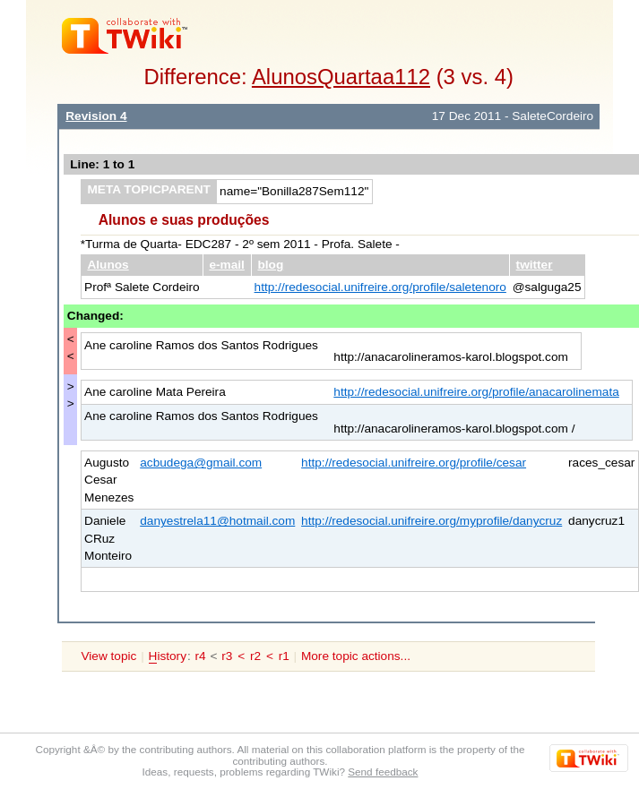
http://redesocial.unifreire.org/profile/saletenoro (380, 287)
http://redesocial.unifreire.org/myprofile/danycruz (431, 520)
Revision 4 (95, 116)
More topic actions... (355, 656)
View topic (108, 656)
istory (167, 656)
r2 (255, 656)
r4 (200, 656)
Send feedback (383, 771)
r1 (284, 656)
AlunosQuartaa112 (341, 76)
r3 (226, 656)
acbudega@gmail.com (201, 462)
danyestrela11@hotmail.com (217, 520)
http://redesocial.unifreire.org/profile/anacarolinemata (475, 392)
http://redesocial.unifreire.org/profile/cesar (413, 462)
